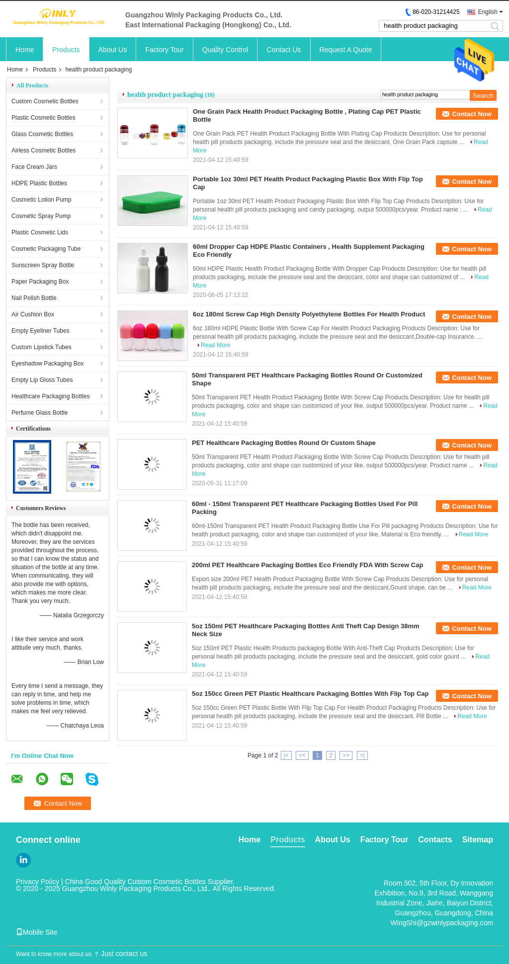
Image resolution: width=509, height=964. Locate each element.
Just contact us (124, 954)
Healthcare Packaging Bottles (50, 396)
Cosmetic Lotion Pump (41, 199)
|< (286, 755)
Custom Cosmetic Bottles (45, 101)
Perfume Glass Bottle (39, 412)
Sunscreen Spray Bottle (42, 265)
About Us (112, 50)
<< (302, 755)
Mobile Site (36, 932)
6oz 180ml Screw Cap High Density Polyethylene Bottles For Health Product (309, 314)
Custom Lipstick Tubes (41, 347)
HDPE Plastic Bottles (39, 183)
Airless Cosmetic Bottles (43, 150)
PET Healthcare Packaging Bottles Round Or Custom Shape (284, 442)
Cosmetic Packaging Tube (46, 248)
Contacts (435, 839)
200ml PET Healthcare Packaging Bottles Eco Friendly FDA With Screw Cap (307, 565)
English (488, 11)
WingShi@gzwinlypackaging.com (442, 923)
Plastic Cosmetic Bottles (43, 117)
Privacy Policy (37, 882)
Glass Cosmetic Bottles (42, 134)
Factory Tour (164, 50)
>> (345, 755)
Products (66, 50)
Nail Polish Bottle (34, 298)
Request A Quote (346, 50)
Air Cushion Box (32, 314)
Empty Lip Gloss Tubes (42, 379)
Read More (215, 345)
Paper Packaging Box (40, 281)
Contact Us (283, 50)
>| (362, 755)
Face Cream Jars (34, 166)
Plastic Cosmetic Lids (39, 232)
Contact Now (472, 114)
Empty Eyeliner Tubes (40, 330)
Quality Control (225, 50)
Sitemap (477, 839)
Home (24, 50)
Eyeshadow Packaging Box (47, 363)
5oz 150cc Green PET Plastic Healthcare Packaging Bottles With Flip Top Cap (310, 693)
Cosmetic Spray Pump (41, 216)
